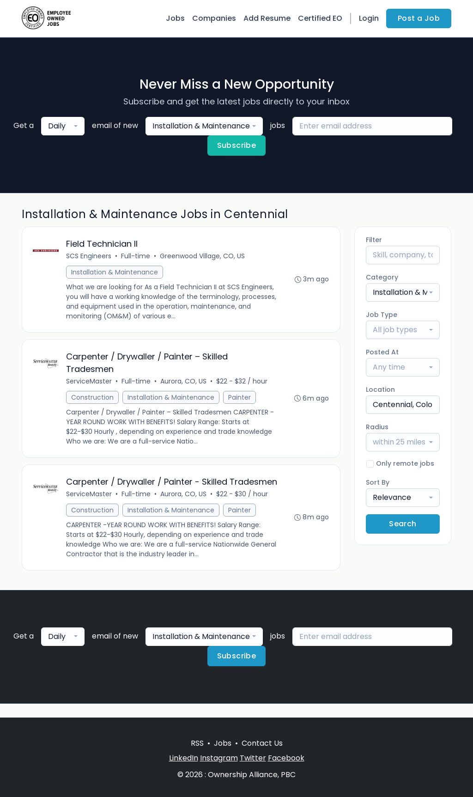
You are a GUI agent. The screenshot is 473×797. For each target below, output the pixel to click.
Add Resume (267, 18)
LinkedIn (183, 758)
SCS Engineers (89, 256)
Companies (214, 18)
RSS (197, 743)
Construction (93, 398)
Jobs (175, 18)
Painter (240, 398)
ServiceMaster (89, 382)
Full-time (136, 256)
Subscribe (236, 145)
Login (369, 18)
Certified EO (320, 18)
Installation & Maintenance (115, 272)
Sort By (377, 482)
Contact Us (262, 743)
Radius (377, 427)
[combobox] (63, 126)
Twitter (253, 758)
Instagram (219, 758)
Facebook (286, 758)
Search (402, 523)
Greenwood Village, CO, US (202, 256)
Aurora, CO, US (184, 382)
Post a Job (419, 18)
